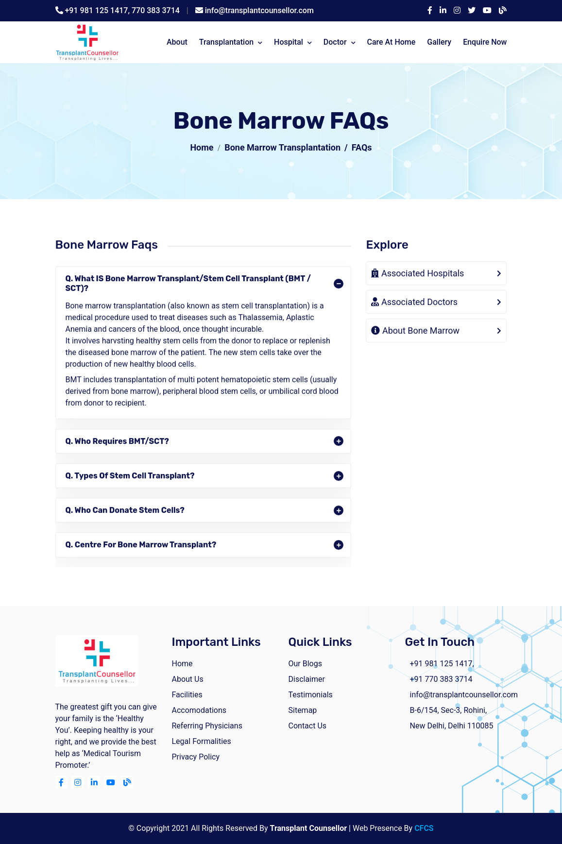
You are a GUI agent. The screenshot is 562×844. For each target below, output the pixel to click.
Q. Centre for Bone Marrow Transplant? (141, 546)
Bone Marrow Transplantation (282, 147)
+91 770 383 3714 (441, 679)
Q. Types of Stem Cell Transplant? (130, 476)
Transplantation (226, 42)
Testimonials (311, 694)
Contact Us (308, 725)
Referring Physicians (207, 725)
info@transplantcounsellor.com (259, 10)
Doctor (335, 42)
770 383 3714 (156, 10)
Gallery (439, 42)
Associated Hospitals (417, 275)
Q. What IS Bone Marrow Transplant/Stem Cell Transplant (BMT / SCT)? (188, 284)
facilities (187, 694)
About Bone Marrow (415, 332)
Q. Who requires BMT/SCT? (117, 442)
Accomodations (199, 710)
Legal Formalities (201, 741)
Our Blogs (305, 663)
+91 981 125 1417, (98, 10)
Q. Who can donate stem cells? (125, 511)
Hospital (288, 42)
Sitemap (303, 710)
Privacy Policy (196, 756)
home (182, 663)
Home (201, 147)
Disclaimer (307, 679)
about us (188, 679)
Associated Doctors (414, 303)
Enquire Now (485, 42)
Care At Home (391, 42)
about (177, 42)
